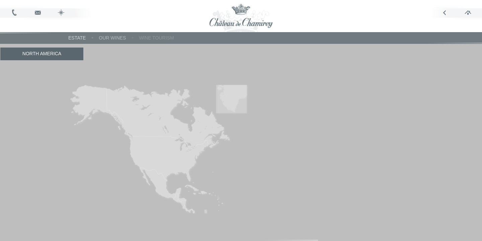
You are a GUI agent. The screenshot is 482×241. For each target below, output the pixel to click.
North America (41, 53)
